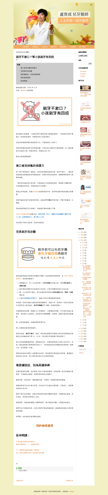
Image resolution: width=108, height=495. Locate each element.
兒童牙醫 (26, 47)
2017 (82, 341)
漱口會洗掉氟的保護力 (29, 68)
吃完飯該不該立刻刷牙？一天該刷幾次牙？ (85, 178)
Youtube (82, 76)
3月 (83, 320)
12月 (83, 242)
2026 (82, 232)
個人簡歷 (82, 47)
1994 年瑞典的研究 (23, 214)
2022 (82, 328)
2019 (82, 336)
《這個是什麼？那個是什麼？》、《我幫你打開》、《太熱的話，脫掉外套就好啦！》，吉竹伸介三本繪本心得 (86, 310)
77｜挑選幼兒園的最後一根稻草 (27, 450)
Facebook (83, 71)
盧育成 (23, 90)
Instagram (83, 73)
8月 (83, 253)
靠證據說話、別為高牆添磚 (30, 74)
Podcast (44, 47)
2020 (82, 333)
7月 (83, 255)
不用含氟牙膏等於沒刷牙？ (26, 441)
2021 (82, 331)
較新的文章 (19, 480)
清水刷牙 (35, 191)
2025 (82, 235)
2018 (82, 339)
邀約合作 (54, 47)
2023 (82, 240)
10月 (83, 247)
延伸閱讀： (25, 81)
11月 (83, 245)
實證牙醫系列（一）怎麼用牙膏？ (28, 444)
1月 (83, 325)
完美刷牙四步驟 (26, 71)
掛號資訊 (35, 47)
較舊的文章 (69, 480)
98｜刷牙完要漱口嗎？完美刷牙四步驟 (30, 453)
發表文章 (83, 349)
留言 (82, 353)
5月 (83, 261)
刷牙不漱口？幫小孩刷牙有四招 (86, 289)
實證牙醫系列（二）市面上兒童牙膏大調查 (85, 94)
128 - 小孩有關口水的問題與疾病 (86, 283)
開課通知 (63, 47)
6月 (83, 258)
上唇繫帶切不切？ (85, 122)
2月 (83, 322)
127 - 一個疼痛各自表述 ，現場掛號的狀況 (87, 299)
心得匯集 (73, 47)
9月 (83, 250)
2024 (82, 237)
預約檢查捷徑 (25, 77)
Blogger (71, 491)
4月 (83, 263)
